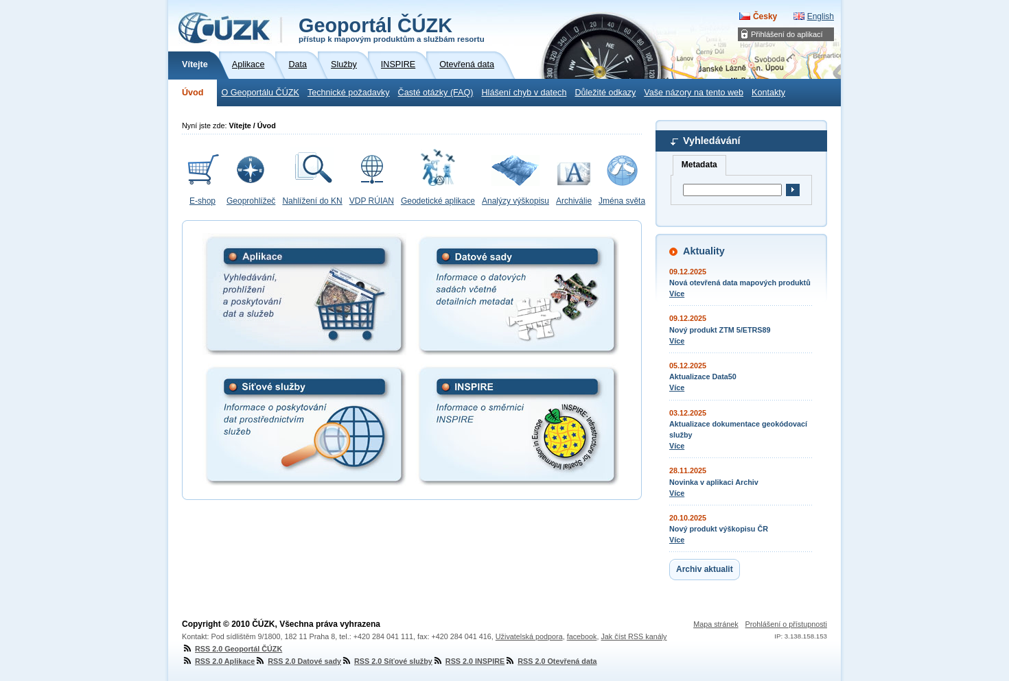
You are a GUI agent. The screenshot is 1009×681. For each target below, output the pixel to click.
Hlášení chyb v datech (523, 92)
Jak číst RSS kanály (633, 636)
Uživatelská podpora (529, 636)
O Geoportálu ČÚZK (260, 92)
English (820, 16)
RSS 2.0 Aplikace (218, 661)
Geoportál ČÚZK (392, 28)
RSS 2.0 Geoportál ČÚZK (232, 649)
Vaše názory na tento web (693, 92)
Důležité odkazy (605, 92)
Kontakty (768, 92)
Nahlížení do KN (312, 201)
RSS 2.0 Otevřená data (550, 661)
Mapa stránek (715, 624)
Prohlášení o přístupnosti (786, 624)
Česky (765, 16)
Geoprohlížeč (251, 201)
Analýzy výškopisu (515, 201)
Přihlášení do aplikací (787, 34)
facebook (582, 636)
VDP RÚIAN (371, 201)
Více (676, 293)
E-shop (202, 201)
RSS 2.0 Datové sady (298, 661)
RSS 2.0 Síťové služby (386, 661)
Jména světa (622, 201)
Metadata (699, 164)
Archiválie (574, 201)
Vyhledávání (711, 140)
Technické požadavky (349, 92)
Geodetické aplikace (438, 201)
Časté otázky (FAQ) (436, 92)
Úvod (192, 92)
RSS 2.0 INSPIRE (468, 661)
